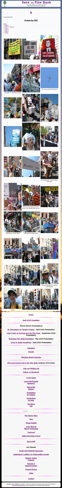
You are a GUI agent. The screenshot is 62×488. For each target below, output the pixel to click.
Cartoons (31, 432)
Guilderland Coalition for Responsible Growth (31, 455)
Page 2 (7, 25)
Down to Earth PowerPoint (21, 343)
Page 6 (7, 30)
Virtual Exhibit (31, 423)
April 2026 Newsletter (31, 320)
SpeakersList (31, 405)
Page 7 (7, 31)
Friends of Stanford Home (31, 465)
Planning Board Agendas (31, 357)
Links (31, 473)
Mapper (31, 389)
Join (24, 369)
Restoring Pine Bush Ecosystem (21, 339)
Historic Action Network (31, 459)
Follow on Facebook (31, 372)
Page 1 (5, 24)
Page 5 (7, 28)
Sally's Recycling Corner (31, 436)
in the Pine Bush (28, 363)
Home (6, 33)
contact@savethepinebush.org (19, 485)
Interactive (31, 387)
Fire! (31, 419)
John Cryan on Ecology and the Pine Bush (23, 333)
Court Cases (31, 378)
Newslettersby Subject (31, 394)
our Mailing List (32, 369)
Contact (31, 479)
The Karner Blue (31, 416)
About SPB (31, 442)
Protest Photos (31, 470)
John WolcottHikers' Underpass (31, 428)
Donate (31, 352)
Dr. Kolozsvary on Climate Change (21, 330)
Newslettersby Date (31, 399)
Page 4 (12, 27)
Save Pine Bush (36, 2)
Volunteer (31, 348)
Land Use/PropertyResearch (31, 383)
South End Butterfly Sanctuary (31, 451)
